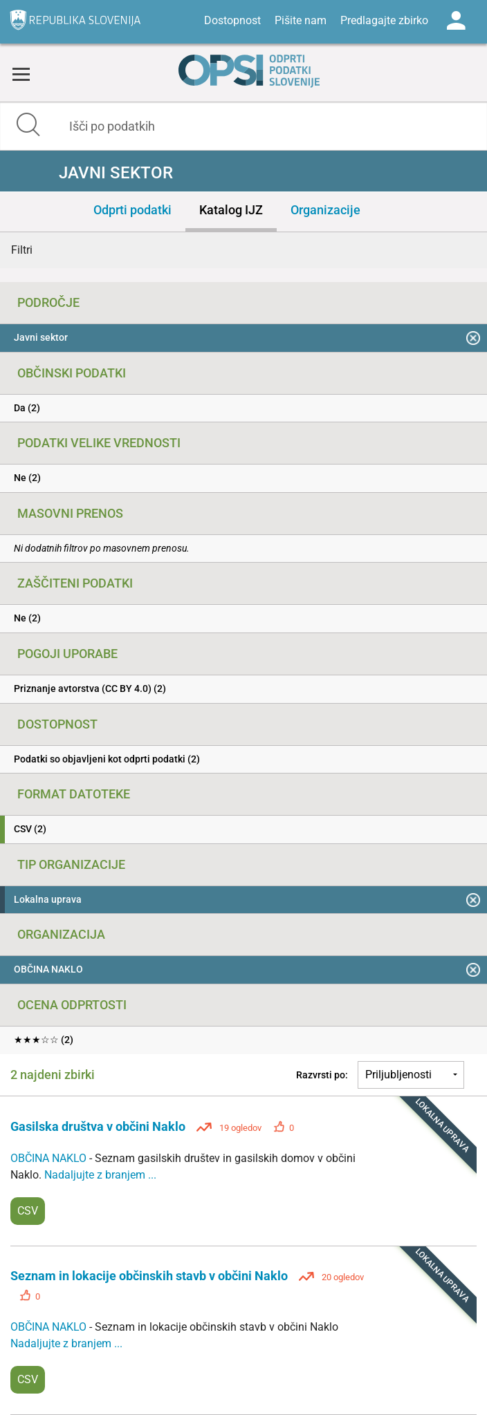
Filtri (22, 249)
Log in (456, 20)
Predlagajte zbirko (384, 20)
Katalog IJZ (231, 210)
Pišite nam (301, 20)
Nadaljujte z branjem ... (100, 1174)
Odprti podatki (132, 210)
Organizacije (325, 210)
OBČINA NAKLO (49, 1158)
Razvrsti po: (322, 1074)
